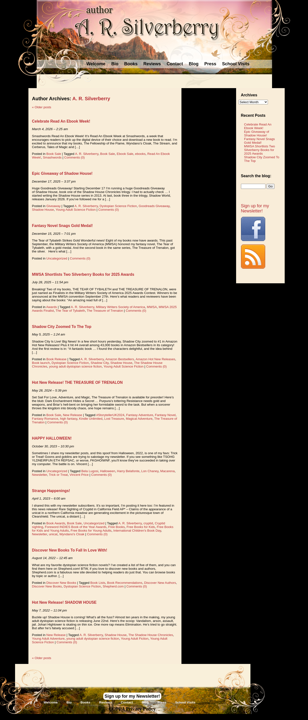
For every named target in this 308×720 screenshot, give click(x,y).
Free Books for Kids (141, 527)
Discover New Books (61, 583)
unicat (53, 534)
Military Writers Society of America (120, 307)
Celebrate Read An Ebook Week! (61, 121)
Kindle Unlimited (90, 418)
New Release (72, 415)
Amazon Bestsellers (119, 359)
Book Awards (55, 523)
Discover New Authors (160, 583)
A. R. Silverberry (91, 98)
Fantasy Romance (45, 418)
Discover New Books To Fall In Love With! (69, 550)
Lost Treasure (114, 418)
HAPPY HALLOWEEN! (52, 438)
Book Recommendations (124, 583)
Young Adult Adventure (48, 638)
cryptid (148, 523)
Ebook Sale (125, 154)
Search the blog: (256, 176)
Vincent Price (78, 475)
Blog (193, 63)
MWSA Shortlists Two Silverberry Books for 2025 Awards (83, 274)
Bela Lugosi (89, 471)
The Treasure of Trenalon (105, 310)
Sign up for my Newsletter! (255, 208)
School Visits (235, 63)
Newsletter (39, 475)
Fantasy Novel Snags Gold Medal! (62, 226)
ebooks (140, 154)
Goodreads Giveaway (154, 206)
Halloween (107, 471)
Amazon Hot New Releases (155, 359)
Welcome (96, 63)
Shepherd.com (113, 586)
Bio (114, 63)
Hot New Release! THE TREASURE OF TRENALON (77, 382)
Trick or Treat (58, 475)
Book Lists (97, 583)
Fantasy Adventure (139, 415)
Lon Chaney (150, 471)
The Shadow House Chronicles (150, 635)
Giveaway (53, 206)
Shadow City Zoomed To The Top (62, 327)
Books (130, 63)
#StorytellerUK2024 (110, 415)
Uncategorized (56, 258)
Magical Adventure (139, 418)
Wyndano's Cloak (71, 534)
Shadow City (100, 363)
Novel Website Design (190, 717)
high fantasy (68, 418)
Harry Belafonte (128, 471)
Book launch (41, 363)
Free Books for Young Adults (91, 530)
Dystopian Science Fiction (118, 206)
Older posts (41, 107)
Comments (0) (74, 157)
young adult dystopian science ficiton (75, 366)
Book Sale (53, 154)
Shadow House (43, 209)
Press (210, 63)
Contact (175, 63)
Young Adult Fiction (135, 638)
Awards (51, 307)
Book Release (56, 359)
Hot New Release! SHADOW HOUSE (64, 602)
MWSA (152, 307)
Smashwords (52, 157)
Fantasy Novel (165, 415)
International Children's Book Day (137, 530)
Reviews (152, 63)
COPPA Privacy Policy (132, 709)
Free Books (116, 527)
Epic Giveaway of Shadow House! (62, 173)
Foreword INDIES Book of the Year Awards (75, 527)
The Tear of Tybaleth (70, 310)
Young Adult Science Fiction (76, 209)
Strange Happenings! (51, 491)
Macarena (167, 471)
